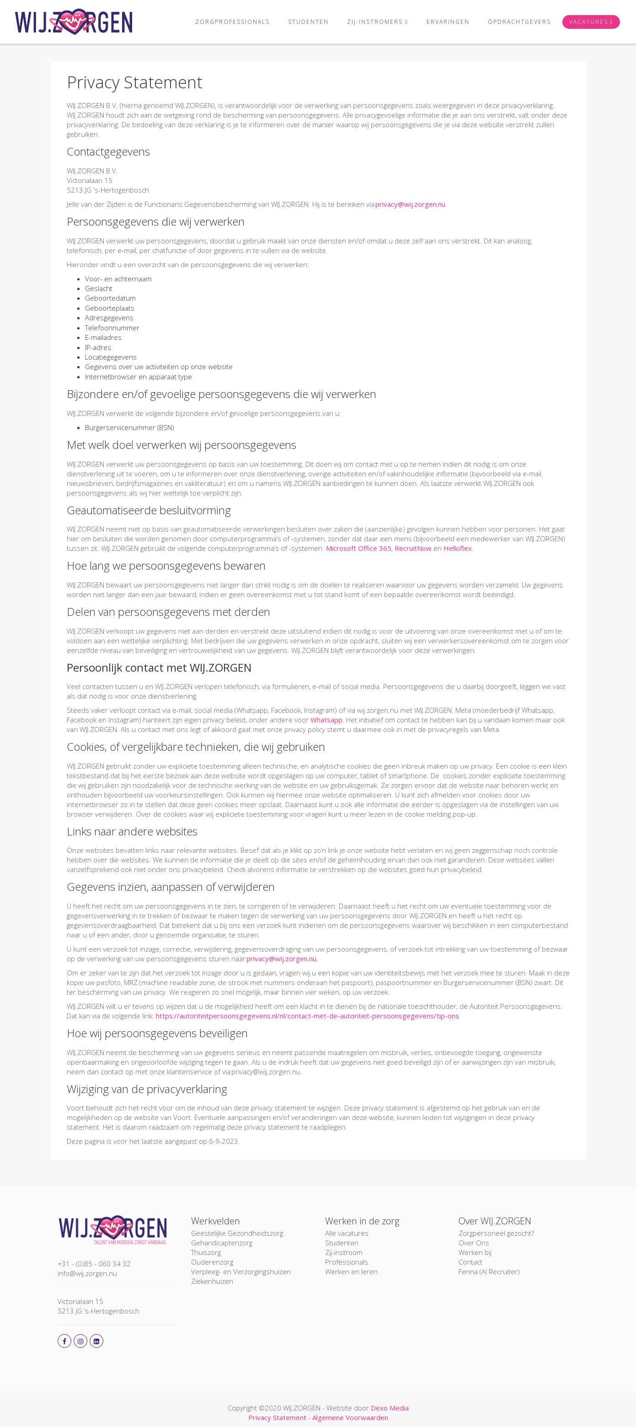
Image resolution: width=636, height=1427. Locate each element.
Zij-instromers (369, 22)
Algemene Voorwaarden (350, 1417)
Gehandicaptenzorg (221, 1242)
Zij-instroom (344, 1252)
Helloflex (458, 548)
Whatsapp (326, 719)
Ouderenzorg (212, 1261)
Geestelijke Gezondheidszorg (237, 1233)
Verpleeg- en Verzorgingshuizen (241, 1271)
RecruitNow (413, 548)
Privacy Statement (135, 82)
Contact (470, 1261)
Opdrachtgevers (516, 22)
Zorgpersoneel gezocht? (496, 1233)
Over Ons (474, 1242)
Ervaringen (444, 22)
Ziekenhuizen (212, 1281)
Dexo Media (390, 1407)
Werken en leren (351, 1271)
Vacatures (585, 22)
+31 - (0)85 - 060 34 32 (94, 1263)
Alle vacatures (347, 1233)
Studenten (302, 22)
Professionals (346, 1261)
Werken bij (475, 1252)
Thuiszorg (206, 1252)
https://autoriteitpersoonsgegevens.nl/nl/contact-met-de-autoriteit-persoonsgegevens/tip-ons (307, 1015)
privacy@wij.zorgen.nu (410, 204)
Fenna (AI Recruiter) (489, 1271)
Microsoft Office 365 (358, 548)
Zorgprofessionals (226, 22)
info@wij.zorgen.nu (87, 1273)
